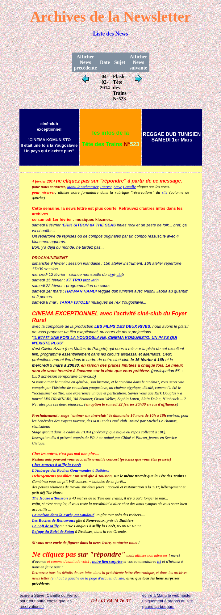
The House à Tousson (50, 498)
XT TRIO (74, 280)
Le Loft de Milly (45, 526)
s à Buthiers (70, 470)
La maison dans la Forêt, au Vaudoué (63, 514)
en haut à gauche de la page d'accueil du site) (89, 578)
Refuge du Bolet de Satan (53, 531)
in (111, 274)
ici (159, 561)
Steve (118, 186)
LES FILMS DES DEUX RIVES (122, 326)
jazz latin (90, 280)
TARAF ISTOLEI (75, 302)
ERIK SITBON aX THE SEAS (89, 225)
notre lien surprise (107, 561)
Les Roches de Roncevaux (53, 520)
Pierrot (106, 186)
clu (119, 274)
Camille (129, 186)
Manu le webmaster (82, 186)
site (164, 192)
